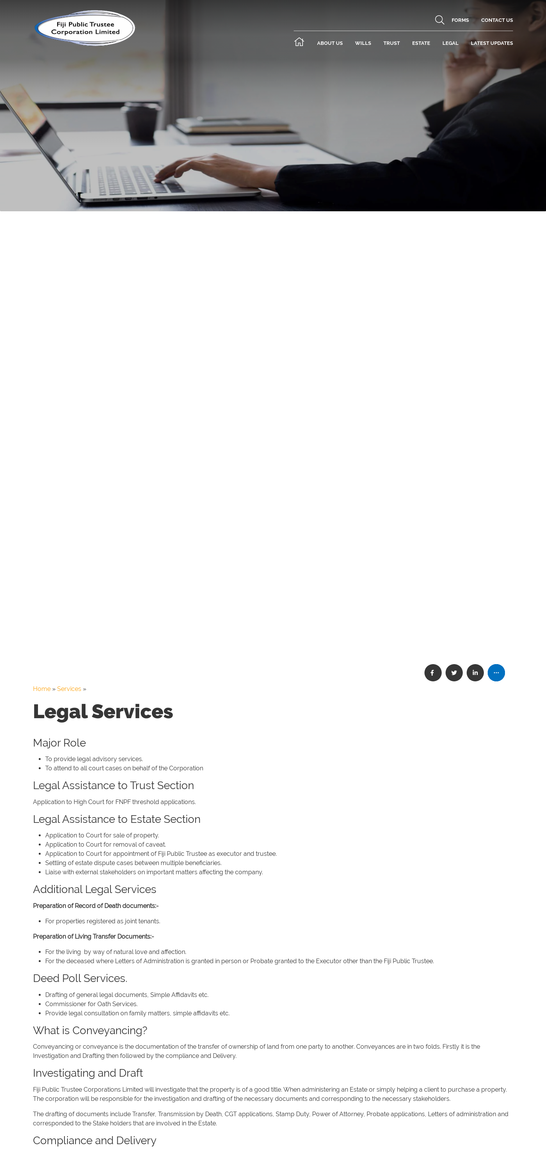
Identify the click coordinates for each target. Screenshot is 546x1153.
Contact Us (497, 20)
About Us (330, 43)
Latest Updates (492, 43)
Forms (460, 20)
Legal (450, 43)
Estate (421, 43)
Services (69, 688)
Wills (363, 43)
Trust (391, 43)
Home (42, 688)
